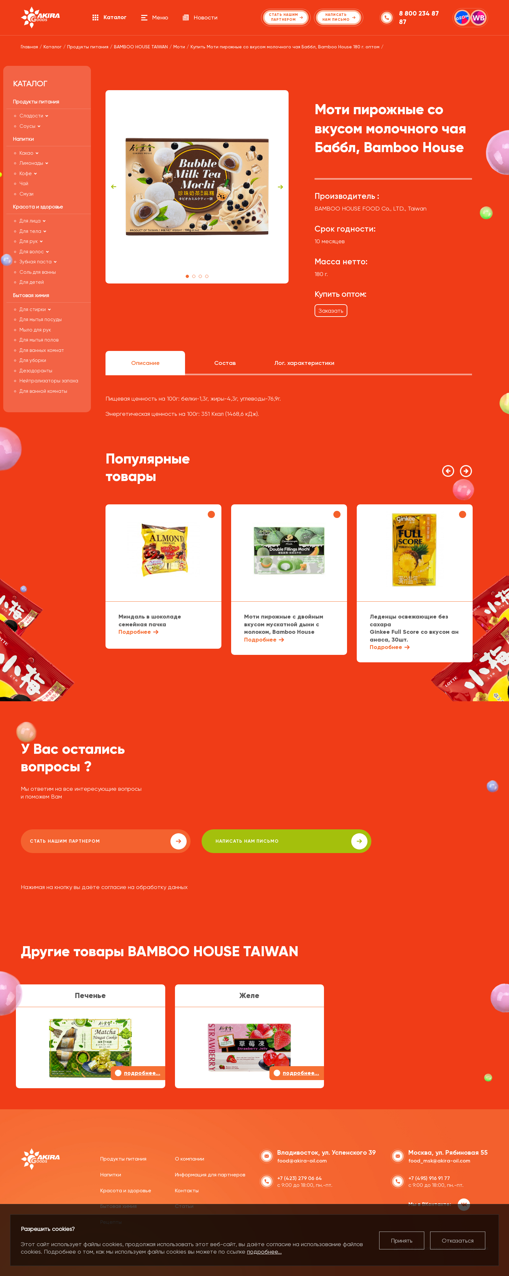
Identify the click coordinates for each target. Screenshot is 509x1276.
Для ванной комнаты (43, 391)
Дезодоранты (35, 371)
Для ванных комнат (41, 350)
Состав (225, 363)
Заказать (330, 310)
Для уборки (32, 360)
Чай (23, 184)
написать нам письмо (205, 841)
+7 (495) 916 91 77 (429, 1177)
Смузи (26, 194)
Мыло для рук (35, 330)
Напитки (110, 1174)
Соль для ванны (37, 272)
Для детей (31, 282)
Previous (113, 187)
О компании (189, 1158)
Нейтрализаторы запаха (48, 381)
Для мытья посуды (40, 319)
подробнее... (264, 1251)
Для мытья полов (38, 340)
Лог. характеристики (304, 363)
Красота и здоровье (125, 1189)
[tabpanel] (197, 186)
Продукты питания (123, 1158)
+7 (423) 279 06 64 (299, 1177)
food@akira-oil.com (302, 1160)
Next (280, 187)
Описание (145, 363)
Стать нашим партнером (79, 841)
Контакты (187, 1189)
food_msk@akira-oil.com (439, 1160)
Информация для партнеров (210, 1174)
